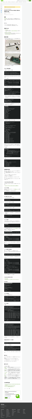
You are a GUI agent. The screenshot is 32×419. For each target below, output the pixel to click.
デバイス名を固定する (15, 228)
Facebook (13, 413)
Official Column (7, 412)
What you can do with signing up (8, 396)
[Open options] (1, 13)
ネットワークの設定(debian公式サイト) (9, 386)
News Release (24, 413)
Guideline (2, 413)
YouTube (13, 414)
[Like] (1, 3)
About (1, 410)
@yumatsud (7, 9)
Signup (30, 0)
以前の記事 (5, 18)
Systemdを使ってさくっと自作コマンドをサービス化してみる (12, 279)
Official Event (7, 411)
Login (27, 0)
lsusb (5, 367)
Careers (23, 411)
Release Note (7, 410)
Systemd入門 (6, 278)
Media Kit (2, 414)
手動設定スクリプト (16, 189)
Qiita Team (18, 410)
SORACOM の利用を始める (14, 30)
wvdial (5, 370)
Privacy (1, 412)
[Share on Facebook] (1, 10)
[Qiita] (2, 0)
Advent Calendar (8, 413)
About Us (24, 410)
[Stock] (1, 6)
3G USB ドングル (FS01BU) (8, 32)
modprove (6, 368)
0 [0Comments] (9, 388)
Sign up (6, 397)
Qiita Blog (24, 412)
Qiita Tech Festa (7, 414)
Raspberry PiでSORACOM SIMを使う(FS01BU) (10, 385)
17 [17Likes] (1, 4)
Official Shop (18, 412)
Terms (1, 411)
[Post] (1, 8)
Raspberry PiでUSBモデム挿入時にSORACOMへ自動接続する (11, 185)
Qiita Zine (18, 411)
